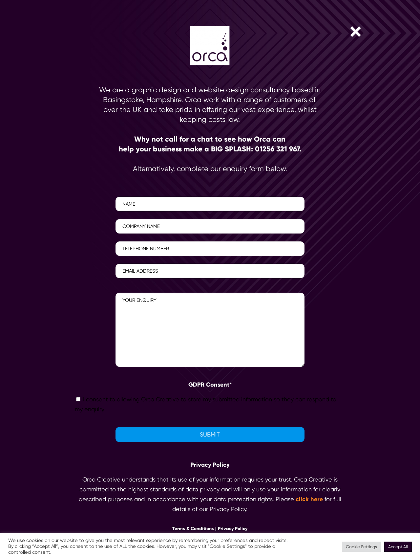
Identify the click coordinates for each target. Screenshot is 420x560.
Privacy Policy (232, 528)
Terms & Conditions (193, 528)
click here (309, 499)
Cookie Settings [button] (361, 546)
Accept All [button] (398, 546)
